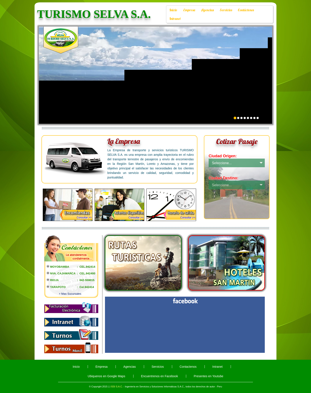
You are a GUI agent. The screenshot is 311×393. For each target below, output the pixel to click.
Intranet (175, 18)
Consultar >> (84, 217)
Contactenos (188, 366)
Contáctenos (246, 10)
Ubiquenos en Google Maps (106, 376)
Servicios (226, 10)
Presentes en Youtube (208, 376)
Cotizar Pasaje (236, 141)
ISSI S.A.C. (117, 386)
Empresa (189, 10)
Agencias (207, 10)
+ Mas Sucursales (70, 293)
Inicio (173, 10)
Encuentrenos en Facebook (159, 376)
